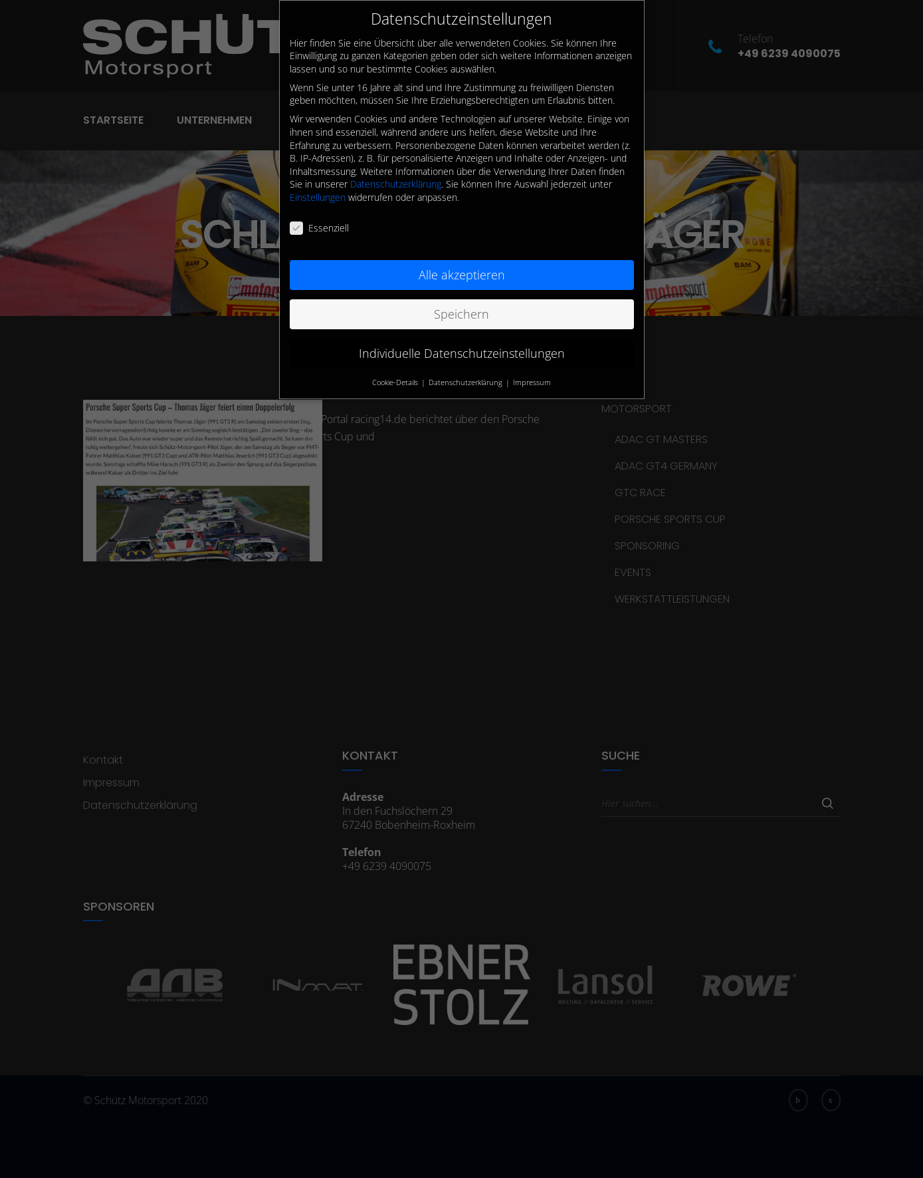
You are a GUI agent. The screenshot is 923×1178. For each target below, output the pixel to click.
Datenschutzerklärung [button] (466, 375)
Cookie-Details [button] (396, 375)
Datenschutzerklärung (395, 178)
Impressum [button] (532, 375)
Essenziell (319, 221)
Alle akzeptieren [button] (462, 268)
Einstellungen (318, 190)
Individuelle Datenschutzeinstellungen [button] (462, 347)
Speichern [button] (461, 307)
